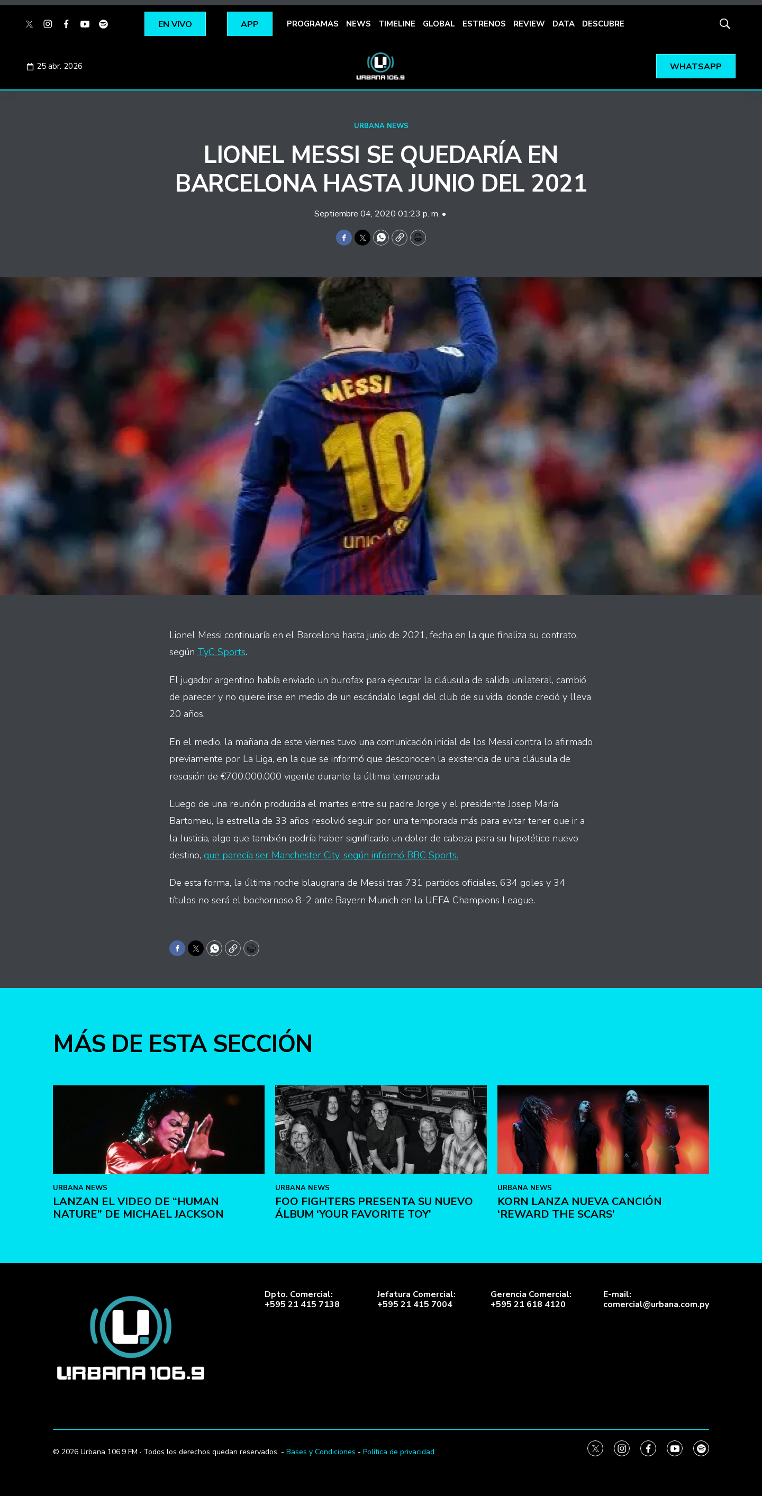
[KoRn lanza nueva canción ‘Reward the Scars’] (603, 1297)
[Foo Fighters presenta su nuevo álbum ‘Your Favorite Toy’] (381, 1297)
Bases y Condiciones (321, 1452)
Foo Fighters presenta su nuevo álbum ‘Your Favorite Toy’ (374, 1374)
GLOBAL (439, 24)
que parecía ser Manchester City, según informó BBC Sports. (331, 855)
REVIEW (529, 24)
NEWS (358, 24)
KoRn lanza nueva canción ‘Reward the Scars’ (579, 1374)
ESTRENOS (484, 24)
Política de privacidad (398, 1452)
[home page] (381, 66)
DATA (563, 24)
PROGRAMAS (313, 24)
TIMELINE (396, 24)
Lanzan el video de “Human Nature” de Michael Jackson (138, 1374)
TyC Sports (221, 652)
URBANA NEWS (381, 126)
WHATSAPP (696, 66)
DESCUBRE (603, 24)
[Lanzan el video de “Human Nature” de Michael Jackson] (159, 1297)
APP (250, 24)
